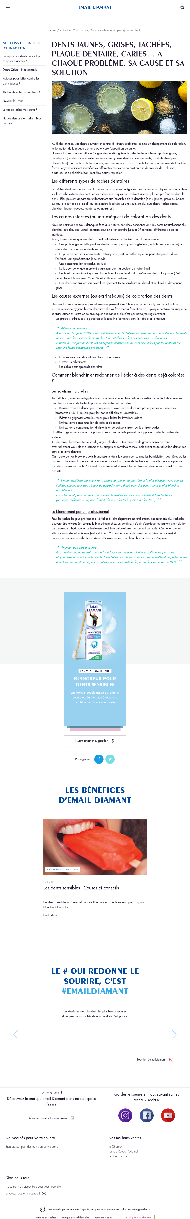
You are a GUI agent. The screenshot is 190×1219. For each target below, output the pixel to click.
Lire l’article (50, 915)
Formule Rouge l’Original (123, 1151)
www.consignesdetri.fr (139, 1209)
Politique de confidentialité (75, 1218)
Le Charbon (115, 1146)
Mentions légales (103, 1218)
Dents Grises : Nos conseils (20, 69)
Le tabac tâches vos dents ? (20, 109)
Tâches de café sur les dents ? (21, 92)
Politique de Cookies (45, 1218)
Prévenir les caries (13, 101)
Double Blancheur (119, 1156)
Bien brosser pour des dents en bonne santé (32, 1146)
